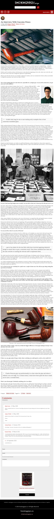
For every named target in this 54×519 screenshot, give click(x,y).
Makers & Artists (10, 393)
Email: (3, 453)
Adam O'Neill (11, 24)
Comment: (4, 459)
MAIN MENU (46, 12)
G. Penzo (23, 393)
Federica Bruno (11, 25)
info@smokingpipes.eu (27, 514)
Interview (28, 393)
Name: (3, 449)
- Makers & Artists (20, 24)
